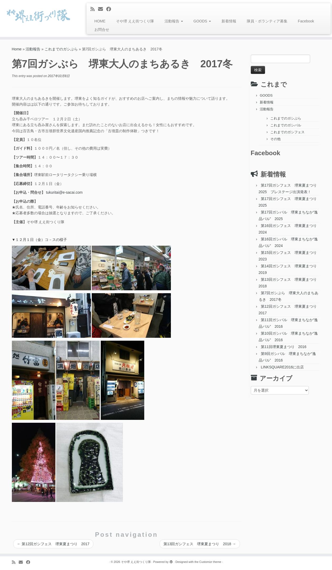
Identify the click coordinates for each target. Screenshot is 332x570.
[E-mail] (102, 9)
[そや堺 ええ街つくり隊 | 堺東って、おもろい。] (38, 16)
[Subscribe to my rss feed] (94, 9)
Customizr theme (210, 561)
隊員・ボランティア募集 (267, 21)
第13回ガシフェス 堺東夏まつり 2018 (199, 544)
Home (17, 49)
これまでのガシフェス (287, 132)
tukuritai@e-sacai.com (64, 192)
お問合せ (101, 29)
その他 (275, 139)
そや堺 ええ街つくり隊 (135, 21)
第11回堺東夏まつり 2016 (283, 347)
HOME (99, 21)
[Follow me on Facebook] (110, 9)
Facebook (306, 21)
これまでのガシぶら (61, 49)
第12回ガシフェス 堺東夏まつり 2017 (53, 544)
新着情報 (229, 21)
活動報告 (174, 21)
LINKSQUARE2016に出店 (282, 367)
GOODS (202, 21)
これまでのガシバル (285, 125)
